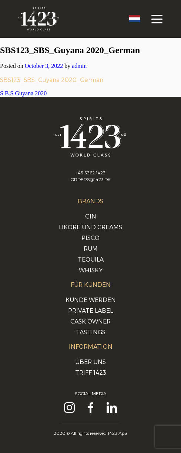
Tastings (90, 331)
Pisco (90, 237)
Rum (91, 248)
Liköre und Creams (90, 226)
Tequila (91, 259)
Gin (90, 216)
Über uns (90, 361)
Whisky (91, 269)
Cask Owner (90, 321)
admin (79, 66)
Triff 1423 (90, 372)
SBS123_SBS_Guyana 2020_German (51, 79)
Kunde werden (91, 299)
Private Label (90, 310)
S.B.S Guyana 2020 (23, 93)
